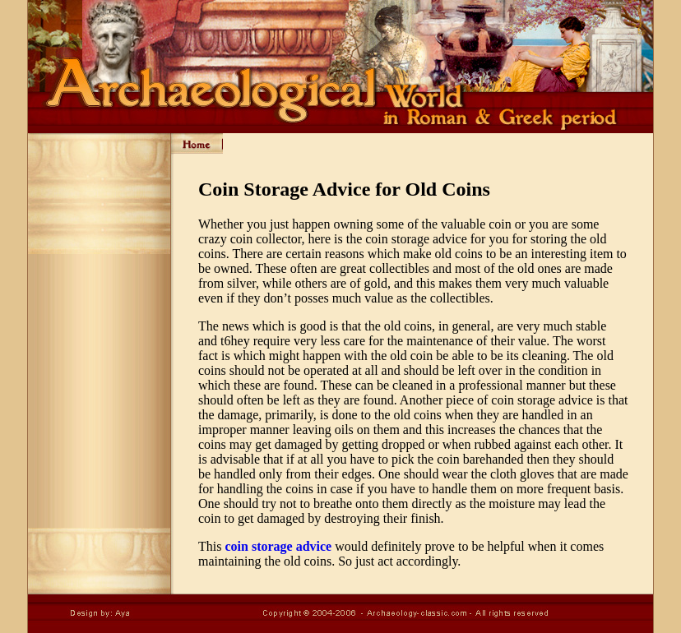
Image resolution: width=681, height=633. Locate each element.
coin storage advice (278, 546)
